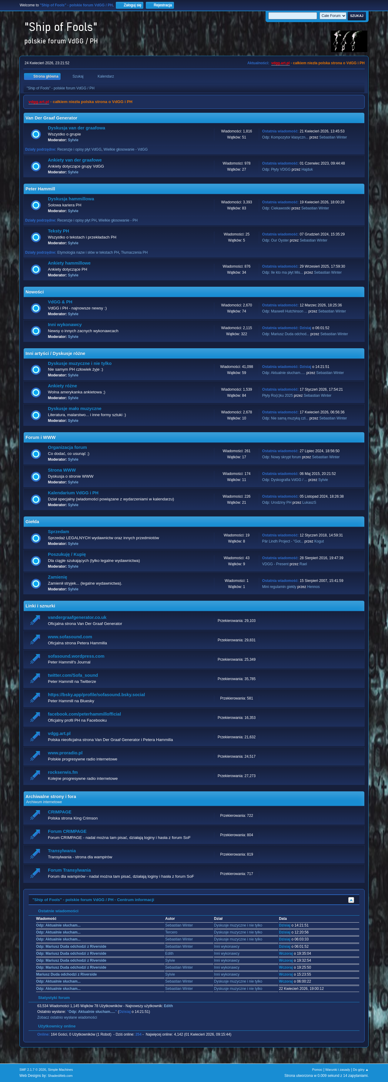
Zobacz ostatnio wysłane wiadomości (67, 1017)
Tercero (171, 932)
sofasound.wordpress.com (76, 656)
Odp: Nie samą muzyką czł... (285, 418)
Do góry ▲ (361, 1069)
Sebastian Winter (333, 137)
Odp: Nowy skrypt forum (281, 457)
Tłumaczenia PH (134, 252)
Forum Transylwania (69, 870)
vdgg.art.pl (280, 63)
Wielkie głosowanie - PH (118, 220)
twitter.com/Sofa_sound (73, 675)
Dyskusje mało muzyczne (75, 408)
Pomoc (317, 1069)
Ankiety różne (62, 385)
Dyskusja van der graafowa (76, 127)
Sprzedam (58, 531)
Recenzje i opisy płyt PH (76, 220)
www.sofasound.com (70, 636)
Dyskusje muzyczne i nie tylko (80, 363)
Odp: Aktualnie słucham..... (284, 373)
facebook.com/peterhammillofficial (84, 714)
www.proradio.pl (65, 752)
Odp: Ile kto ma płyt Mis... (282, 272)
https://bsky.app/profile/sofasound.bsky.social (96, 694)
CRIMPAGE (60, 812)
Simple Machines (60, 1069)
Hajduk (307, 169)
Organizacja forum (67, 447)
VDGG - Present (275, 564)
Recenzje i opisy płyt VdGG (79, 149)
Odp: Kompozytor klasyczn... (285, 137)
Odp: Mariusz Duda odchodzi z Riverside (71, 946)
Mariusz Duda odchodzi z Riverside (66, 974)
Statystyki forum (51, 997)
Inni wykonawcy (65, 324)
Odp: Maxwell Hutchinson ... (284, 311)
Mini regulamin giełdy (279, 587)
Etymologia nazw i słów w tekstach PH (88, 252)
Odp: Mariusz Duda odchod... (285, 334)
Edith (169, 953)
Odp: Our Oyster (276, 240)
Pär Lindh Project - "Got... (282, 541)
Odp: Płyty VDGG (276, 169)
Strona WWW (62, 470)
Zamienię (57, 577)
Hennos (313, 587)
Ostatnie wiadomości (55, 911)
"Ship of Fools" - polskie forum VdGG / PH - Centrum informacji (93, 899)
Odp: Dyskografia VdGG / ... (284, 480)
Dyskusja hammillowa (71, 198)
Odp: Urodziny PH (277, 502)
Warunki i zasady (337, 1069)
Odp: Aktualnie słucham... (58, 925)
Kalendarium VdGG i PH (73, 492)
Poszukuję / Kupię (67, 554)
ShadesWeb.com (60, 1075)
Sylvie (73, 140)
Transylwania (62, 850)
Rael (303, 564)
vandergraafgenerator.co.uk (77, 617)
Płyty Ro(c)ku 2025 (277, 395)
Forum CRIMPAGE (67, 831)
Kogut (319, 541)
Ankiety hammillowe (69, 263)
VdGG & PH (60, 301)
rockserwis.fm (63, 772)
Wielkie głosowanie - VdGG (125, 149)
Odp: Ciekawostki (276, 208)
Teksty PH (58, 231)
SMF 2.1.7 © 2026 (32, 1069)
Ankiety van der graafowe (75, 160)
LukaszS (309, 502)
